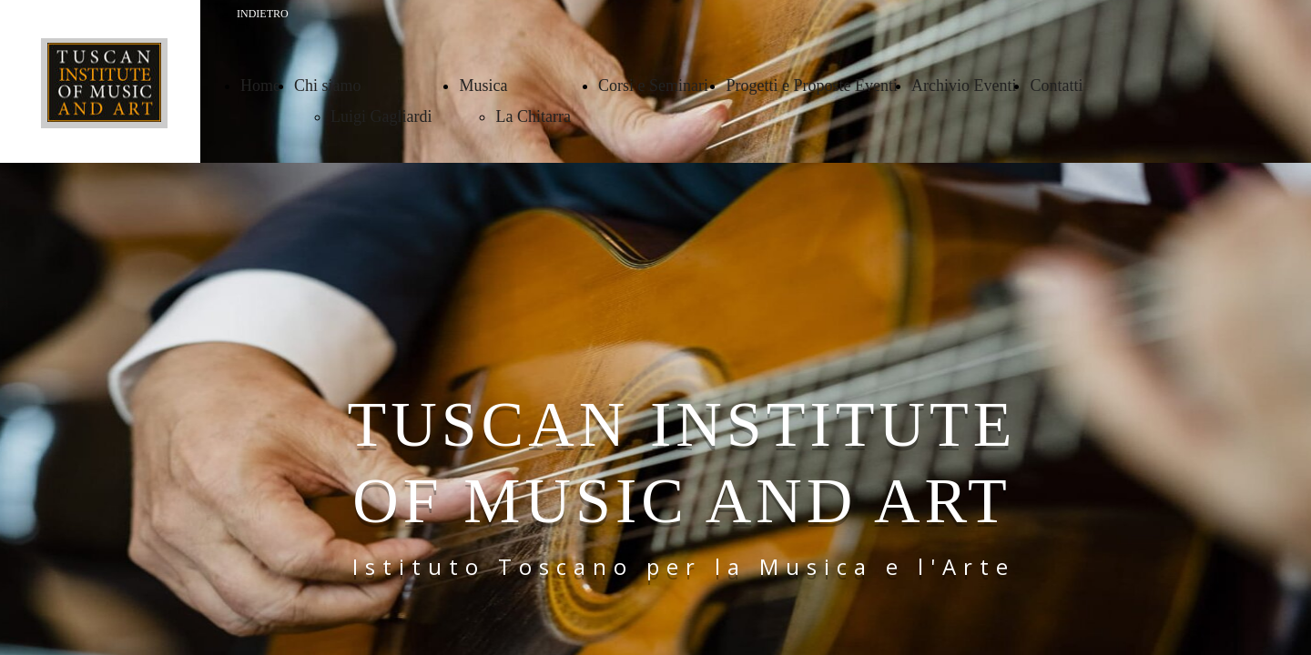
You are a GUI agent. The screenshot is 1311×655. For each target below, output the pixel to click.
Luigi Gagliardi (381, 116)
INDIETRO (263, 13)
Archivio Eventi (963, 85)
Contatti (1056, 85)
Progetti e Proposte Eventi (811, 85)
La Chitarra (532, 116)
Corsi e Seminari (655, 85)
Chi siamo (327, 85)
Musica (483, 85)
